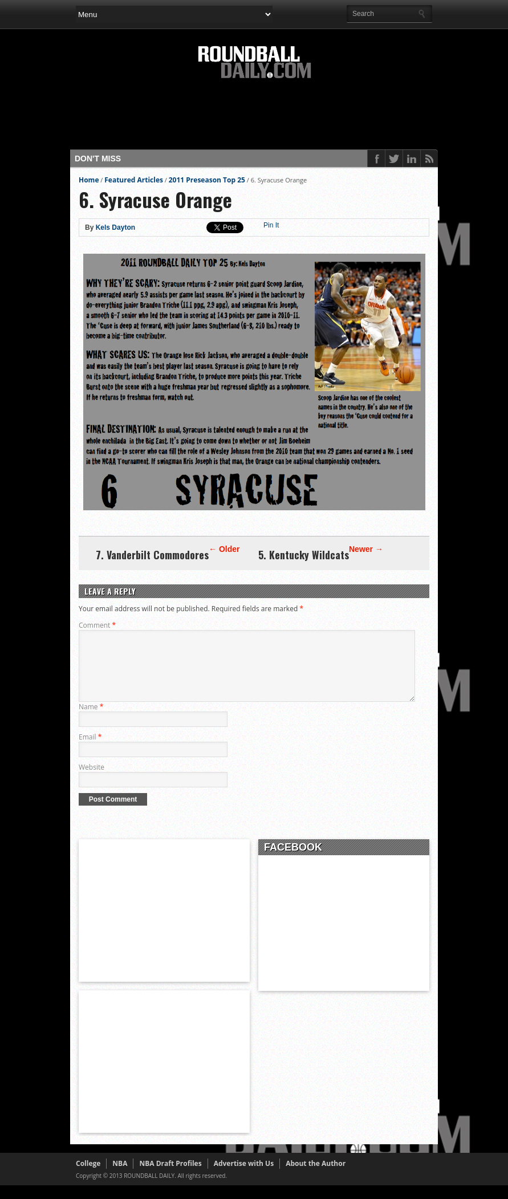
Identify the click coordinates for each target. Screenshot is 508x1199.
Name (91, 720)
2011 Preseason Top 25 (207, 180)
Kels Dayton (115, 227)
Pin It (271, 225)
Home (89, 180)
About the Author (316, 1177)
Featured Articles (133, 180)
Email (90, 750)
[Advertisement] (283, 118)
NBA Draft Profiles (170, 1177)
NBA (119, 1177)
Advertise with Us (244, 1177)
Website (91, 781)
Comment (97, 625)
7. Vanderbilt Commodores (152, 555)
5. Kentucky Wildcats (303, 555)
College (88, 1177)
